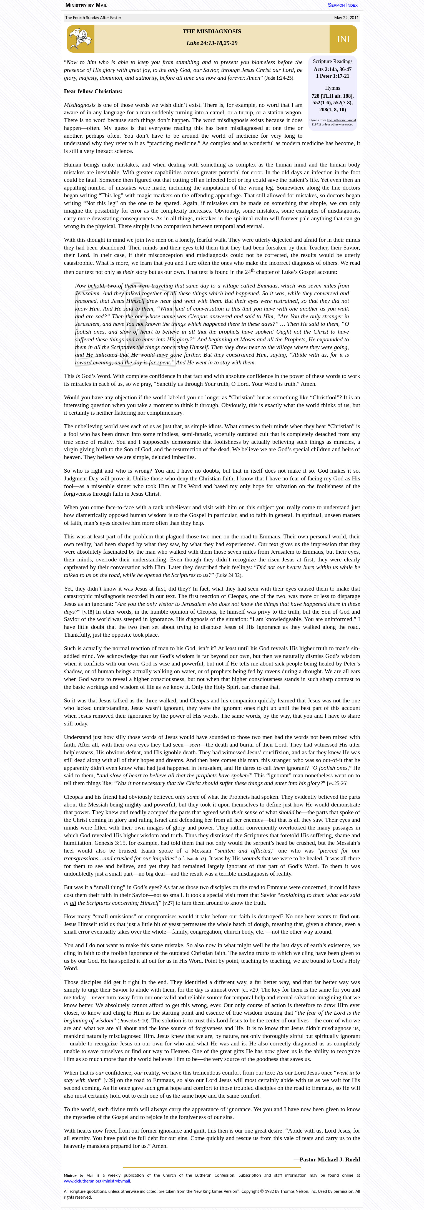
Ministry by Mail (86, 5)
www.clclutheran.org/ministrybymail (97, 1181)
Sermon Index (343, 5)
